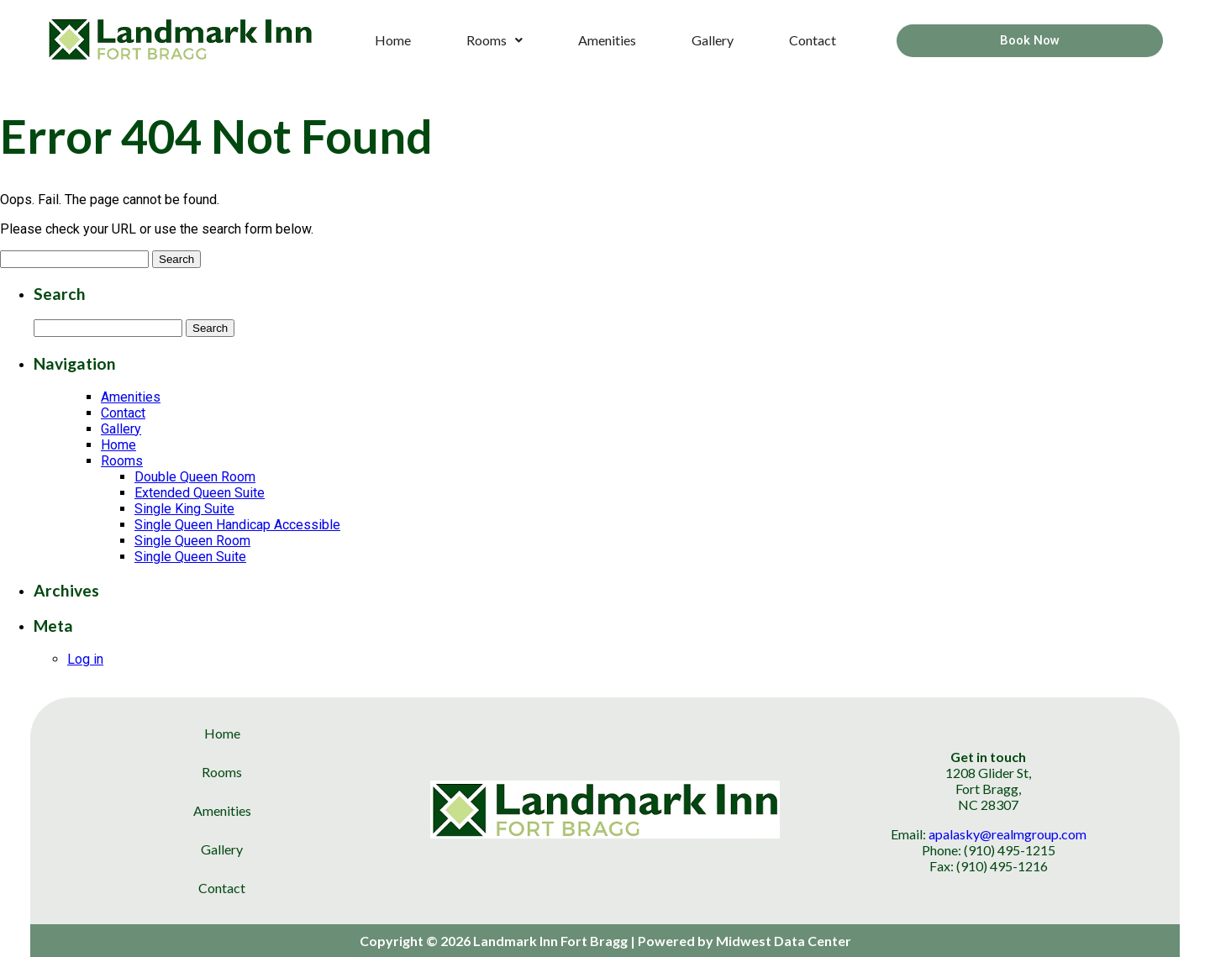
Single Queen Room (192, 541)
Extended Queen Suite (199, 493)
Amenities (607, 40)
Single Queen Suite (190, 557)
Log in (85, 659)
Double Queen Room (194, 477)
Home (393, 40)
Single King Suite (184, 509)
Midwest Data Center (783, 941)
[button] (494, 40)
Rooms (494, 40)
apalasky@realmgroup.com (1007, 834)
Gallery (713, 40)
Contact (812, 40)
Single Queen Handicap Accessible (237, 525)
